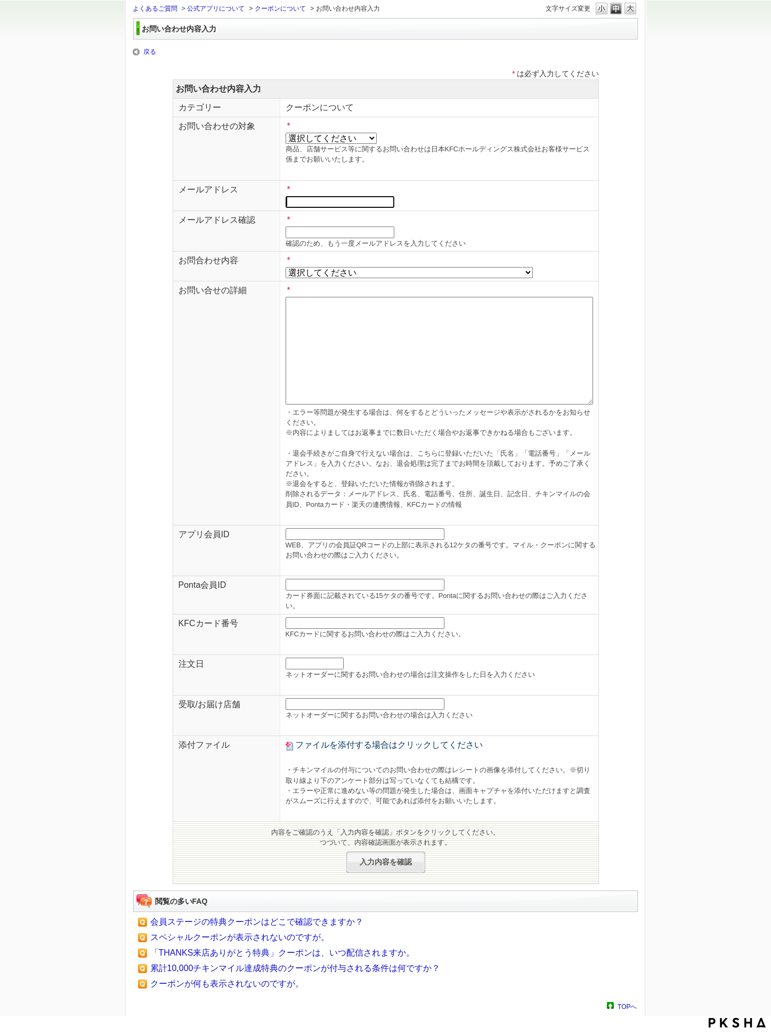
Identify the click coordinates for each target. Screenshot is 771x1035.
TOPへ (627, 1006)
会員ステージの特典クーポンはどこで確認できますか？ (256, 921)
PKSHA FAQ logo (737, 1023)
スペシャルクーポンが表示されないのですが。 (239, 937)
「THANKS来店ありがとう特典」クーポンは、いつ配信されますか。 (282, 952)
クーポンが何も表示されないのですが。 (227, 983)
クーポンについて (280, 8)
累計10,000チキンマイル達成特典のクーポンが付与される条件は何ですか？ (295, 968)
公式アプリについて (216, 8)
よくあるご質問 (155, 8)
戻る (149, 51)
